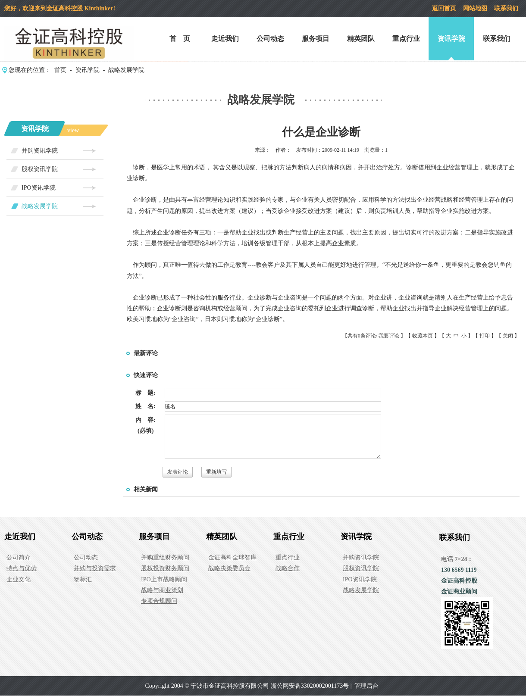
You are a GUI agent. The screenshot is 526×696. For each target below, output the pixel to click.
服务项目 (315, 38)
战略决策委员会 (229, 568)
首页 (60, 70)
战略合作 (288, 568)
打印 (484, 336)
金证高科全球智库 (232, 557)
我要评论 (389, 336)
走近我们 (225, 38)
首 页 (179, 38)
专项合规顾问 (159, 601)
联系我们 (506, 8)
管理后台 (366, 686)
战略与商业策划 (162, 590)
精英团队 (361, 38)
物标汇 (83, 579)
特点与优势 (21, 568)
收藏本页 (422, 336)
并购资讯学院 (40, 150)
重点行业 (406, 38)
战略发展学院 (126, 70)
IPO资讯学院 (39, 187)
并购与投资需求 (95, 568)
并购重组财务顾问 (165, 557)
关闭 (508, 336)
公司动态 (270, 38)
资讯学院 (451, 38)
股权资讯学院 (40, 169)
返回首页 (444, 8)
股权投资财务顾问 (165, 568)
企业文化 (18, 579)
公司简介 (18, 557)
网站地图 (475, 8)
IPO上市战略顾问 (164, 579)
